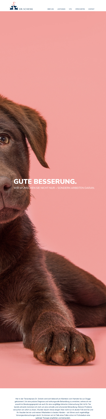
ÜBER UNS (50, 9)
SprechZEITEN (80, 9)
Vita (70, 9)
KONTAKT (91, 9)
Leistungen (61, 9)
